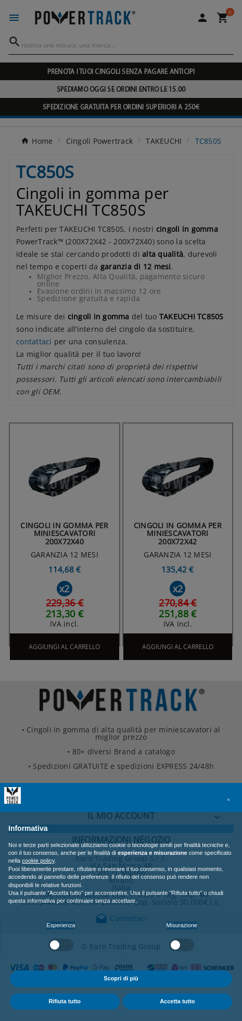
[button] (228, 799)
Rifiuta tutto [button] (64, 1001)
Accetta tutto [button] (177, 1001)
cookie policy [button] (38, 860)
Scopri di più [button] (121, 978)
